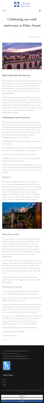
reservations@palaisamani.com (20, 358)
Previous (33, 37)
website (32, 266)
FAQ (4, 380)
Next (38, 37)
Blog (4, 385)
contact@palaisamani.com (19, 356)
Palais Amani (6, 91)
